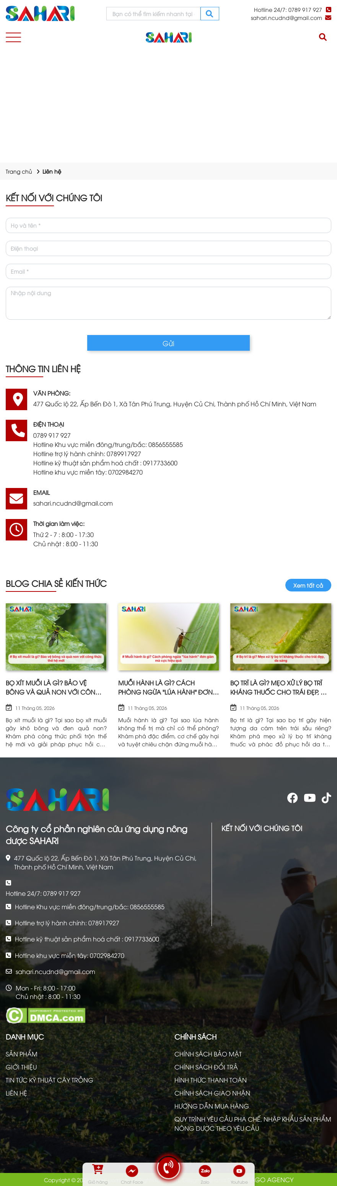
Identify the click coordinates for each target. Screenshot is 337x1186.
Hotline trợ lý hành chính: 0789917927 (87, 453)
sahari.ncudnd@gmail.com (286, 17)
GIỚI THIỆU (21, 1067)
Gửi (168, 343)
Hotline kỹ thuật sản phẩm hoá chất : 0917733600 (105, 462)
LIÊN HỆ (16, 1093)
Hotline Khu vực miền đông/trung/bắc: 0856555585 (108, 444)
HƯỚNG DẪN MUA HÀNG (211, 1106)
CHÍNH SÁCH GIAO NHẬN (212, 1093)
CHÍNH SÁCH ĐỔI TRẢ (206, 1067)
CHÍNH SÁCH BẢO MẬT (208, 1054)
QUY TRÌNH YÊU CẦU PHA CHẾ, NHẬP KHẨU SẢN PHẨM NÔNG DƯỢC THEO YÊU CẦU (252, 1123)
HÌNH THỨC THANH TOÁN (210, 1080)
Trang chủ (19, 171)
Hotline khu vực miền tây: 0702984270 (88, 472)
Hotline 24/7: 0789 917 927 (288, 9)
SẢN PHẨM (21, 1054)
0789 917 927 (52, 435)
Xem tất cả (308, 585)
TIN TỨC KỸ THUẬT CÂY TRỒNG (49, 1080)
